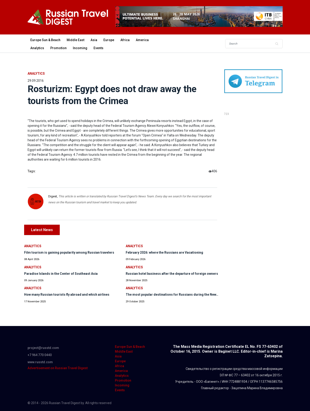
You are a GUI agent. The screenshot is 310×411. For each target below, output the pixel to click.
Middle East (75, 40)
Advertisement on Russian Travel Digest (58, 368)
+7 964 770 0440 (40, 355)
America (142, 40)
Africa (125, 40)
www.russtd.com (40, 362)
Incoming (80, 48)
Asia (94, 40)
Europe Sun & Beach (45, 40)
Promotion (58, 48)
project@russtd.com (43, 348)
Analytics (37, 48)
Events (98, 48)
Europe (108, 40)
